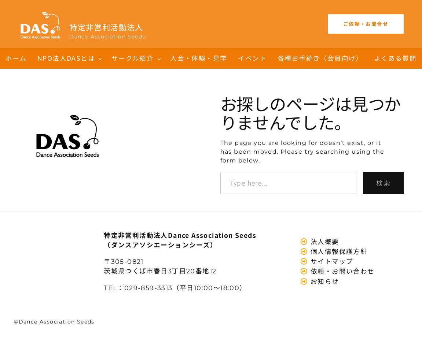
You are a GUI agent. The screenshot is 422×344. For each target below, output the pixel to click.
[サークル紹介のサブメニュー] (159, 58)
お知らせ (324, 281)
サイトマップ (331, 261)
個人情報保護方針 (338, 251)
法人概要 (324, 241)
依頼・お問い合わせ (342, 271)
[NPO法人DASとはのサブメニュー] (100, 58)
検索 (383, 182)
